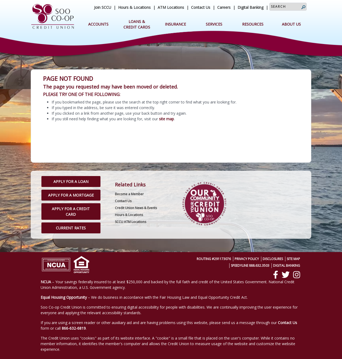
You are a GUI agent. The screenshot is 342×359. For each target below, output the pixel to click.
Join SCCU (102, 7)
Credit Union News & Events (136, 208)
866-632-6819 (74, 328)
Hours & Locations (134, 7)
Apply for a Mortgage (71, 195)
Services (214, 24)
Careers (224, 7)
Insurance (175, 24)
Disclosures (273, 259)
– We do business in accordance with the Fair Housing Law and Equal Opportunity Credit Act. (144, 297)
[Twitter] (286, 275)
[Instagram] (296, 275)
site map (166, 118)
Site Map (293, 259)
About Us (291, 24)
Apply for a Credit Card (71, 211)
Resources (252, 24)
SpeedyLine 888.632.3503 (250, 265)
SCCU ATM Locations (130, 222)
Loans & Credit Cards (136, 24)
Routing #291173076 (214, 259)
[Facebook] (275, 275)
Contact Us (200, 7)
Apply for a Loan (70, 181)
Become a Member (129, 194)
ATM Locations (171, 7)
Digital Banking (250, 7)
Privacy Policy (247, 259)
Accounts (98, 24)
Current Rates (71, 227)
